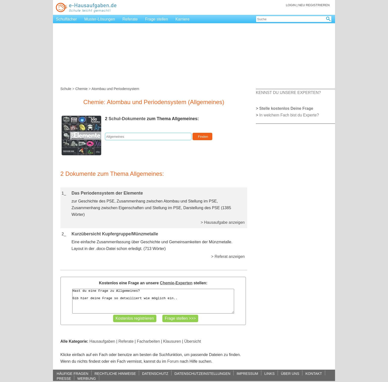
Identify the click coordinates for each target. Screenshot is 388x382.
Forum (173, 361)
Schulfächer (66, 19)
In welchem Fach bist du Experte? (289, 115)
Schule (65, 89)
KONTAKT (313, 373)
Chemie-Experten (176, 283)
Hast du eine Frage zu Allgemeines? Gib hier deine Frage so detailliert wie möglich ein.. (153, 301)
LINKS (269, 373)
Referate (130, 19)
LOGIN (291, 5)
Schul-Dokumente (127, 118)
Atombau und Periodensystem (115, 89)
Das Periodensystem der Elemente (107, 193)
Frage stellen (156, 19)
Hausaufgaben (102, 341)
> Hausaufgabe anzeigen (223, 222)
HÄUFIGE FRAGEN (72, 373)
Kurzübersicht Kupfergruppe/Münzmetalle (115, 233)
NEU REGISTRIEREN (314, 5)
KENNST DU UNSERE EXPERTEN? (288, 92)
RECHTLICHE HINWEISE (115, 373)
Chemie (81, 89)
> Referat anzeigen (228, 256)
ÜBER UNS (290, 373)
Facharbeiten (148, 341)
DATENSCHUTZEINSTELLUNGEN (202, 373)
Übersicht (192, 341)
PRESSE (64, 378)
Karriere (182, 19)
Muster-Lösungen (99, 19)
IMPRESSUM (247, 373)
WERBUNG (86, 378)
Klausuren (172, 341)
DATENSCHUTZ (155, 373)
